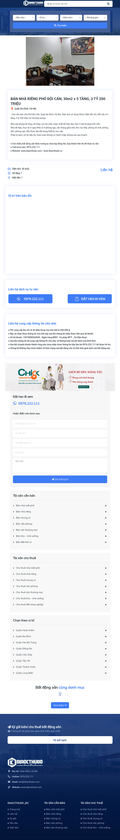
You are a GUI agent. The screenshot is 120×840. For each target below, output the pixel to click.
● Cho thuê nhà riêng (92, 813)
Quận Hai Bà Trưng (26, 642)
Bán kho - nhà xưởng (27, 536)
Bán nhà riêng (23, 511)
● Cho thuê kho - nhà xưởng (95, 827)
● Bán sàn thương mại (56, 827)
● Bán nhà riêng (52, 813)
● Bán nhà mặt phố (54, 809)
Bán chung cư (23, 517)
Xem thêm (60, 705)
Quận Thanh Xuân (26, 666)
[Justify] (108, 4)
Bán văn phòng (24, 523)
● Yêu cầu (13, 823)
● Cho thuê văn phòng (92, 823)
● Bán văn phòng (53, 823)
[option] (60, 61)
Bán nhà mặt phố (25, 505)
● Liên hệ (12, 813)
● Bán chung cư (52, 818)
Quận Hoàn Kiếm (25, 630)
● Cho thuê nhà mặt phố (93, 809)
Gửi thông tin (60, 479)
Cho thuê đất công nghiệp (29, 604)
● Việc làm (13, 827)
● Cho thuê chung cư (91, 818)
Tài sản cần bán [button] (54, 803)
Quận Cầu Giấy (24, 654)
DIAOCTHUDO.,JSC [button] (18, 803)
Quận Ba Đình (23, 636)
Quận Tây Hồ (23, 660)
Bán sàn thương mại (26, 529)
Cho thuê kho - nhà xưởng (30, 598)
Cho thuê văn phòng (27, 586)
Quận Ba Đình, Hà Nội (25, 108)
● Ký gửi (12, 818)
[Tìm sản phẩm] (78, 4)
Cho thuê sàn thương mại (29, 592)
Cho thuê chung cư (26, 580)
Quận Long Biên (24, 672)
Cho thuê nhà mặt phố (28, 567)
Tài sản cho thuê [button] (92, 803)
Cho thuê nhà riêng (26, 574)
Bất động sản (60, 687)
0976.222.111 (29, 403)
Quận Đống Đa (24, 648)
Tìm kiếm (60, 25)
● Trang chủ (14, 809)
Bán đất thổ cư (23, 542)
